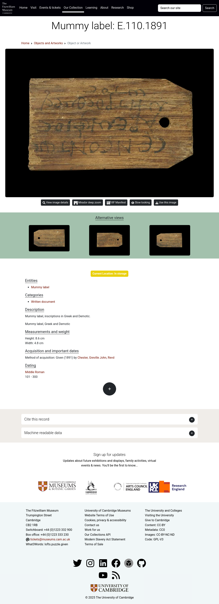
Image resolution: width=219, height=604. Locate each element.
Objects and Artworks (48, 43)
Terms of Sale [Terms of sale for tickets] (94, 544)
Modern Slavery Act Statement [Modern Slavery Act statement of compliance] (105, 539)
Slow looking (140, 202)
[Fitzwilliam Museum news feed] (116, 575)
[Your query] (179, 8)
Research (117, 7)
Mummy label (40, 287)
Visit (33, 7)
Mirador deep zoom (87, 202)
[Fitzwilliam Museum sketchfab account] (129, 563)
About (104, 7)
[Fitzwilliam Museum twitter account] (77, 563)
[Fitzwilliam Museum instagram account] (90, 563)
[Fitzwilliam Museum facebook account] (103, 563)
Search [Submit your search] (209, 8)
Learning (91, 7)
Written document (43, 302)
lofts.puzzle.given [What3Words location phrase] (56, 544)
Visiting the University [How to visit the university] (159, 515)
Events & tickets (50, 7)
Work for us (92, 530)
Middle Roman (34, 372)
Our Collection (73, 7)
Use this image (165, 202)
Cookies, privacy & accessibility (105, 520)
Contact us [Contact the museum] (92, 525)
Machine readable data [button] (43, 433)
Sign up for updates (109, 454)
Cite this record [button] (36, 419)
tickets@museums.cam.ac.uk (50, 539)
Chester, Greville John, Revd (95, 357)
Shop (130, 7)
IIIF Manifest (116, 203)
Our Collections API (98, 534)
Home (24, 7)
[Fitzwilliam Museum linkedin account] (116, 563)
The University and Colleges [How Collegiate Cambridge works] (163, 510)
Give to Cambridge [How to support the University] (157, 520)
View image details (55, 202)
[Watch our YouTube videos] (103, 575)
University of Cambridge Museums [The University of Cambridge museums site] (108, 510)
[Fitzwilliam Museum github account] (142, 563)
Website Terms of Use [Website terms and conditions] (99, 515)
